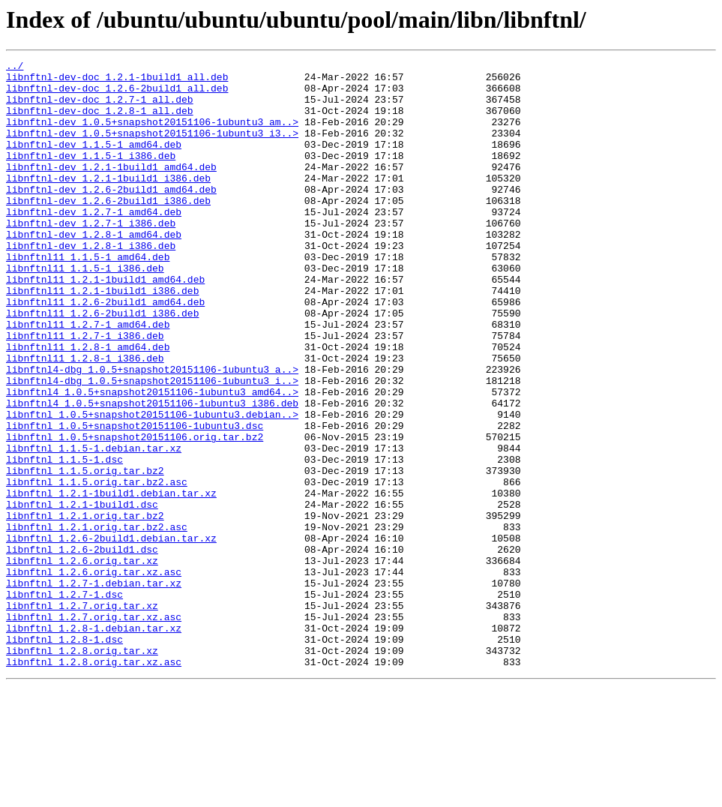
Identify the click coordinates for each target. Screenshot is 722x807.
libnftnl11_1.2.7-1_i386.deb (85, 391)
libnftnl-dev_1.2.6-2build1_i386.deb (108, 229)
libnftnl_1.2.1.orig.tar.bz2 (85, 607)
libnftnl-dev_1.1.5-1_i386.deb (90, 175)
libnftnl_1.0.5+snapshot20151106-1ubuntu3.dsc (134, 499)
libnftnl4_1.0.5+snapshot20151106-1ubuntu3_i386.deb (152, 472)
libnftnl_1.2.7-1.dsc (64, 702)
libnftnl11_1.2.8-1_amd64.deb (87, 405)
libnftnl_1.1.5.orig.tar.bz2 (85, 553)
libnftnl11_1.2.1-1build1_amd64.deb (105, 324)
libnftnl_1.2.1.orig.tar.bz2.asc (96, 621)
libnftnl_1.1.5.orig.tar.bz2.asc (96, 567)
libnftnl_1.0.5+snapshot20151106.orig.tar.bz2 (134, 513)
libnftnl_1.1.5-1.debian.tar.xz (93, 526)
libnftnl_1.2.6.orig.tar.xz (82, 661)
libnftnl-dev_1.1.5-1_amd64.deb (93, 162)
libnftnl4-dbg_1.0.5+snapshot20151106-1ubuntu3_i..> (152, 445)
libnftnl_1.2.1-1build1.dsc (82, 594)
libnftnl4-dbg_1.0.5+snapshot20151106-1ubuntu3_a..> (152, 432)
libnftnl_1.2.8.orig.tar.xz (82, 769)
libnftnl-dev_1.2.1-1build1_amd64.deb (111, 189)
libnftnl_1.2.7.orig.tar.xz (82, 715)
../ (14, 67)
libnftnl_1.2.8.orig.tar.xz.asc (93, 783)
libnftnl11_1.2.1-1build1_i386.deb (102, 337)
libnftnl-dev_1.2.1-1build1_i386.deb (108, 202)
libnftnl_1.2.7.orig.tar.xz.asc (93, 729)
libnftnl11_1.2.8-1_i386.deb (85, 418)
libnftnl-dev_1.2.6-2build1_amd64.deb (111, 216)
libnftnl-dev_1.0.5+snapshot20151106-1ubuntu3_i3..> (152, 148)
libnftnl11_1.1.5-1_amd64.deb (87, 297)
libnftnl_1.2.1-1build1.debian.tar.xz (111, 580)
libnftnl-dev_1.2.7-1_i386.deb (90, 256)
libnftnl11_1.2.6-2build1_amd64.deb (105, 351)
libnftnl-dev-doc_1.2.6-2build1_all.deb (117, 94)
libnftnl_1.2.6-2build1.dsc (82, 648)
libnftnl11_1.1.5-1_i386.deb (85, 310)
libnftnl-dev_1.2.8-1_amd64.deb (93, 270)
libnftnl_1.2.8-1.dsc (64, 756)
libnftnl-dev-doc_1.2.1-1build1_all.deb (117, 81)
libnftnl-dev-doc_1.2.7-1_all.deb (99, 108)
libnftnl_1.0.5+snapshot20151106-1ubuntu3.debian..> (152, 486)
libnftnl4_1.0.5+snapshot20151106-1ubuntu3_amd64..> (152, 459)
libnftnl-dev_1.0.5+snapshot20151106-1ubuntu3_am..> (152, 135)
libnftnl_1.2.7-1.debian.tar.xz (93, 688)
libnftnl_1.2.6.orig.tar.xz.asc (93, 675)
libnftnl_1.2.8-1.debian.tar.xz (93, 742)
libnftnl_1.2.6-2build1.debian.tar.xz (111, 634)
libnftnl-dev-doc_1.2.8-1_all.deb (99, 121)
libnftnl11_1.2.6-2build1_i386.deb (102, 364)
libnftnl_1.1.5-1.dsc (64, 540)
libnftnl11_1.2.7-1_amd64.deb (87, 378)
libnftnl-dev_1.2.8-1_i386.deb (90, 283)
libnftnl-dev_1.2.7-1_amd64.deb (93, 243)
